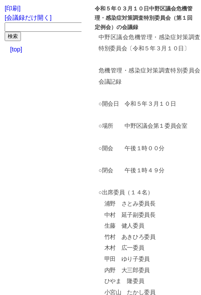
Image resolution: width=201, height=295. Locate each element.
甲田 (110, 259)
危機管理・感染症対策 (158, 37)
